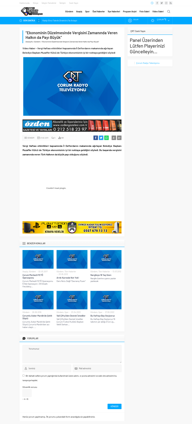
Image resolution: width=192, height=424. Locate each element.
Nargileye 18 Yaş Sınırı (100, 275)
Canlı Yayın (73, 3)
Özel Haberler (99, 11)
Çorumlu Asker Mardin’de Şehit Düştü (37, 317)
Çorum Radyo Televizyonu (148, 63)
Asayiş (79, 11)
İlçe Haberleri (114, 11)
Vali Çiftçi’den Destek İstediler (71, 315)
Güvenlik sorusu (29, 387)
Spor (87, 11)
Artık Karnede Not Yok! (68, 277)
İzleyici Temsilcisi (49, 3)
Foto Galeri (144, 11)
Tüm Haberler (70, 271)
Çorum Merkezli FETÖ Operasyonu (32, 276)
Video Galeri (158, 11)
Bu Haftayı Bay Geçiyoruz (102, 315)
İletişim (63, 3)
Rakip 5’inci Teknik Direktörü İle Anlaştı (59, 20)
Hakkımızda (25, 3)
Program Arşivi (129, 11)
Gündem (69, 11)
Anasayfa (29, 42)
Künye (35, 3)
